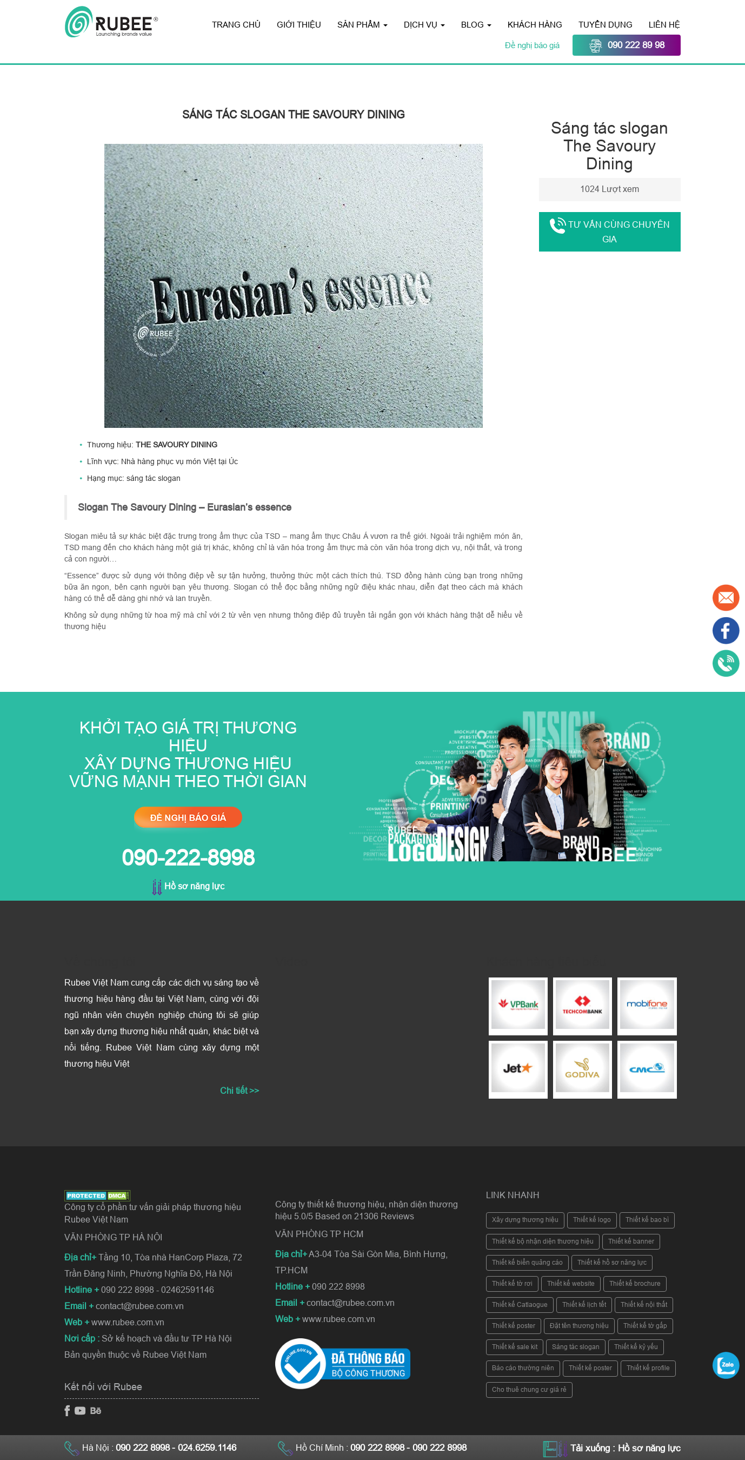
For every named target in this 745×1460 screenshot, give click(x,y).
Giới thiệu (299, 24)
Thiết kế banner (631, 1241)
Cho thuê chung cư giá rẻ (529, 1389)
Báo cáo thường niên (523, 1368)
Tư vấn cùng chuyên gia (610, 230)
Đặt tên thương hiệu (579, 1326)
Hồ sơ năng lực (188, 886)
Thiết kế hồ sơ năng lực (612, 1262)
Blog (476, 24)
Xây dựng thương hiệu (525, 1220)
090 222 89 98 (626, 45)
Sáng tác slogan (576, 1347)
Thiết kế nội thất (644, 1305)
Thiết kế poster (513, 1326)
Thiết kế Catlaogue (520, 1305)
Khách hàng (535, 24)
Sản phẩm (362, 24)
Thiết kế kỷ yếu (636, 1347)
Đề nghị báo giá (533, 45)
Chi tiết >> (239, 1090)
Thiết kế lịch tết (584, 1305)
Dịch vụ (424, 24)
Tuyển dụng (605, 24)
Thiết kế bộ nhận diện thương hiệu (543, 1241)
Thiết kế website (571, 1283)
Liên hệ (664, 24)
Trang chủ (236, 24)
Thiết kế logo (592, 1220)
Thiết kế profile (648, 1368)
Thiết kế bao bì (647, 1220)
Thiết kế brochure (635, 1283)
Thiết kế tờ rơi (512, 1283)
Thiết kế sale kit (514, 1347)
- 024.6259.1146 (204, 1448)
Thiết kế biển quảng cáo (527, 1262)
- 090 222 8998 (437, 1448)
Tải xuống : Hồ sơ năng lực (625, 1448)
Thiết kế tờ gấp (645, 1326)
